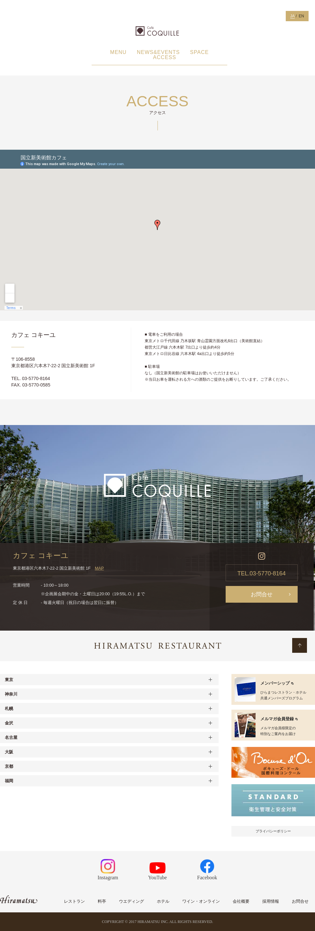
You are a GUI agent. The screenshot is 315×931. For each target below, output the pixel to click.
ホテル (163, 901)
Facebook (207, 869)
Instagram (108, 869)
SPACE (199, 52)
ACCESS (164, 57)
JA (292, 16)
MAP (99, 568)
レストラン (74, 901)
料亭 (102, 901)
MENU (118, 52)
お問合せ (262, 594)
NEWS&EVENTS (158, 52)
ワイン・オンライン (201, 901)
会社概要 (241, 901)
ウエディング (131, 901)
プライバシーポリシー (273, 831)
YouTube (157, 871)
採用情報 (270, 901)
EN (301, 16)
